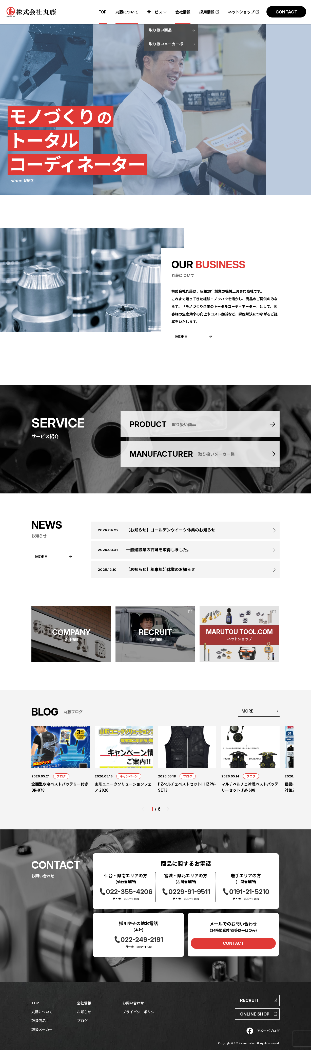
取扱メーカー (42, 1029)
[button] (168, 809)
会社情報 (84, 1002)
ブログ (61, 776)
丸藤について (42, 1011)
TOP (35, 1002)
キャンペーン (129, 776)
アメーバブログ (268, 1030)
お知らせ (84, 1011)
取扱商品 (38, 1020)
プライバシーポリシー (140, 1011)
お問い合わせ (133, 1002)
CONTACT (233, 943)
